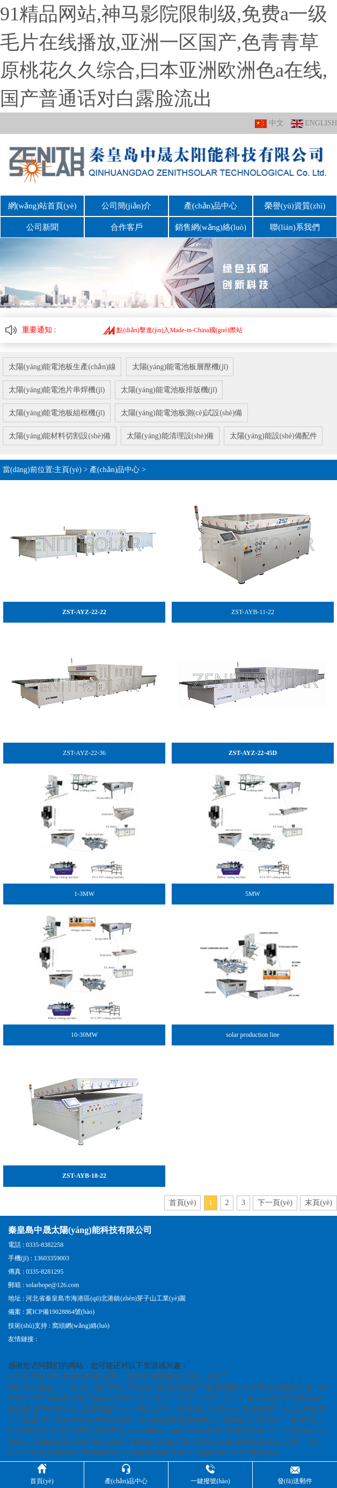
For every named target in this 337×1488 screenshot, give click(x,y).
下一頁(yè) (275, 1197)
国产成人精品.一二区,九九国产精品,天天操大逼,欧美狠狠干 (105, 1382)
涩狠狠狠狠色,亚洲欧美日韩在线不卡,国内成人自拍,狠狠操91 (178, 1448)
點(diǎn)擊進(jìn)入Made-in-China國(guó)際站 (172, 327)
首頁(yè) (182, 1197)
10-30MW (84, 1029)
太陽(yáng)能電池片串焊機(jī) (57, 387)
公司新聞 (42, 225)
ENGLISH (314, 123)
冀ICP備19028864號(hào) (60, 1306)
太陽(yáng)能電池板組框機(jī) (57, 409)
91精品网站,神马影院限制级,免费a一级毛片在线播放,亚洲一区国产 (118, 1371)
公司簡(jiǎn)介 (126, 205)
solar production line (252, 1029)
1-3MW (84, 888)
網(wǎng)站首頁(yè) (42, 205)
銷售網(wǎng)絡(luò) (210, 225)
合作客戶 (127, 225)
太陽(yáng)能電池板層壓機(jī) (181, 364)
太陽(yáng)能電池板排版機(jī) (170, 387)
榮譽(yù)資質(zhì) (295, 205)
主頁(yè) (68, 464)
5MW (252, 888)
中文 (269, 123)
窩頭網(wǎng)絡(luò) (80, 1320)
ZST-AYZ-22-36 (84, 747)
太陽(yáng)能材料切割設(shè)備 (60, 431)
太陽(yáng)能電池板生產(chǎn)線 (62, 364)
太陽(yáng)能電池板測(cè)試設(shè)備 (183, 409)
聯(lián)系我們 (294, 225)
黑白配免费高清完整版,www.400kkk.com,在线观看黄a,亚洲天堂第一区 (164, 1426)
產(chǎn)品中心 (211, 205)
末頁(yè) (318, 1197)
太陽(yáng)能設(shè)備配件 (276, 431)
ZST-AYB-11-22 (252, 606)
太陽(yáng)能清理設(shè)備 (172, 431)
